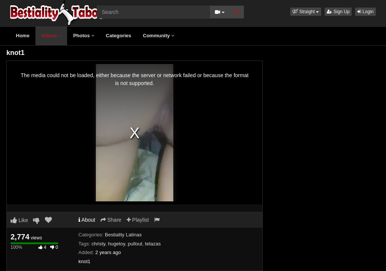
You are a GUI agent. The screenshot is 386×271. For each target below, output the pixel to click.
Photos (83, 35)
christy (99, 244)
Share (111, 220)
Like (19, 220)
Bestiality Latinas (123, 235)
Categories (118, 35)
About (86, 220)
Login (365, 11)
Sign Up (338, 11)
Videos (51, 35)
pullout (135, 244)
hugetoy (116, 244)
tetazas (153, 244)
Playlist (138, 220)
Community (158, 35)
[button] (305, 12)
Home (22, 35)
